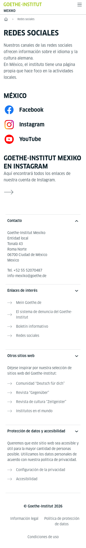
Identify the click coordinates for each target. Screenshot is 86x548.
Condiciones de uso (43, 536)
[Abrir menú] (79, 4)
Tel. (24, 270)
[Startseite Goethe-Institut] (23, 4)
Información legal (24, 518)
